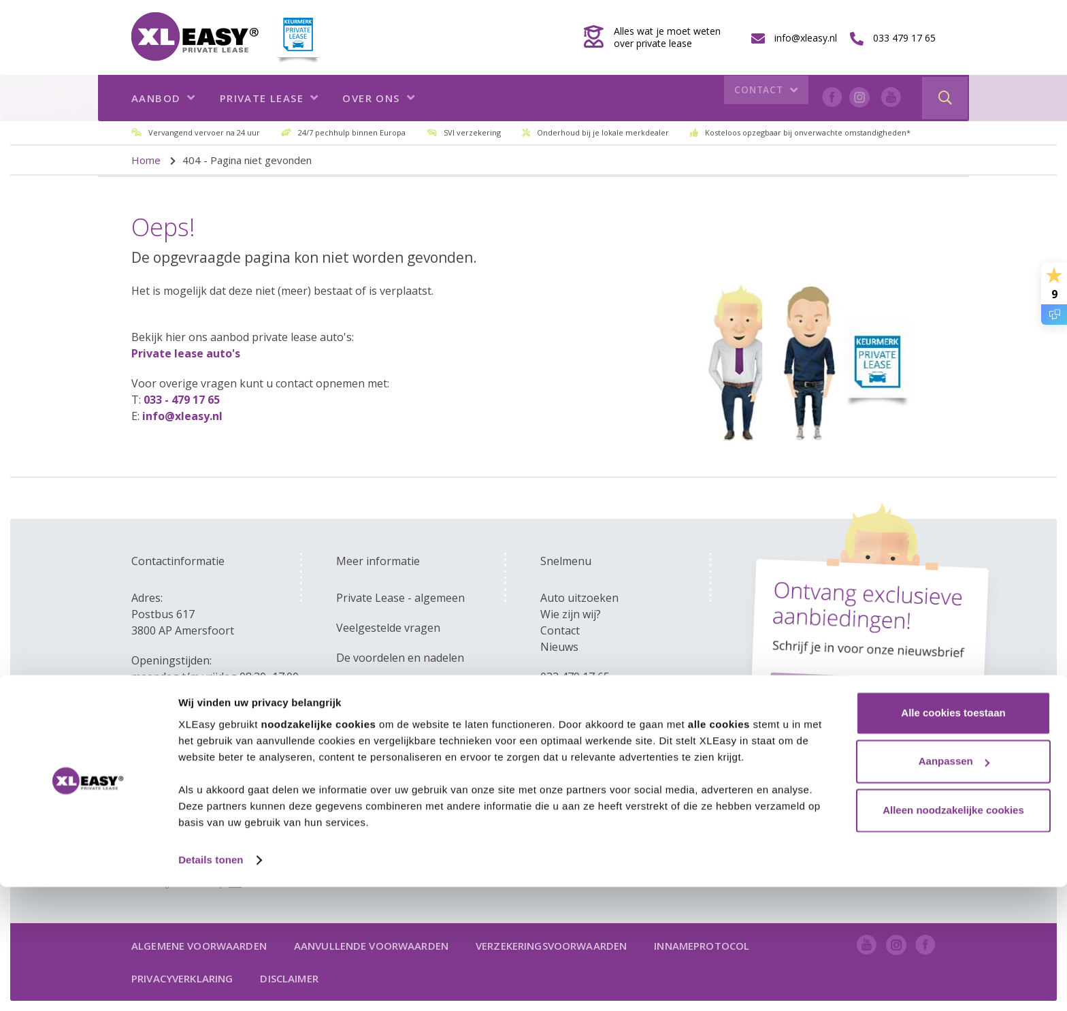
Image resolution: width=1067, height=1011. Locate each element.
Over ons (378, 98)
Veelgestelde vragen (388, 627)
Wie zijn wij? (570, 614)
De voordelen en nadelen (400, 657)
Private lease (269, 98)
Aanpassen (954, 885)
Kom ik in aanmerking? (394, 717)
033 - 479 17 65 (182, 399)
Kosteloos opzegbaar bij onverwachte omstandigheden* (807, 132)
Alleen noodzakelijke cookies (953, 934)
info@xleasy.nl (182, 415)
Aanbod (163, 98)
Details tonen (210, 984)
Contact (763, 98)
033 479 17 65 (575, 676)
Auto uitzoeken (579, 597)
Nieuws (559, 646)
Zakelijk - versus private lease (411, 687)
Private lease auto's (185, 353)
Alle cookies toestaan (953, 837)
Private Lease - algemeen (400, 597)
